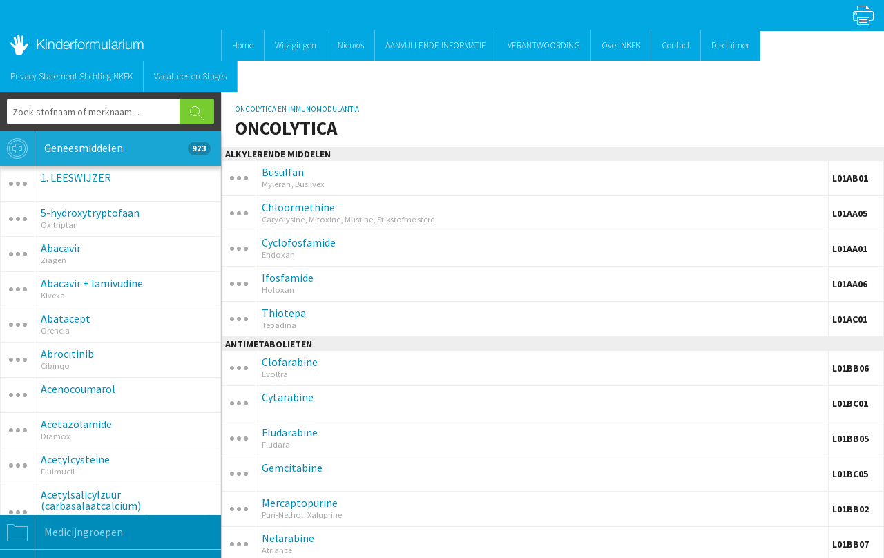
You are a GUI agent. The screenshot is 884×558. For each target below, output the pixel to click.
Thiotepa (284, 313)
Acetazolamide (76, 424)
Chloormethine (298, 207)
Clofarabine (290, 362)
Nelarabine (288, 538)
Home (242, 45)
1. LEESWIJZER (76, 177)
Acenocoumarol (78, 389)
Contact (676, 45)
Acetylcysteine (75, 459)
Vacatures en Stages (190, 76)
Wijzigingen (295, 45)
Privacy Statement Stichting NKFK (71, 76)
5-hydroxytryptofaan (90, 213)
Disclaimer (730, 45)
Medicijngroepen (61, 532)
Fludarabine (290, 432)
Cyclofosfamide (299, 242)
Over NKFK (621, 45)
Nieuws (351, 45)
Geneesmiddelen (105, 148)
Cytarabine (288, 397)
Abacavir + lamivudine (92, 283)
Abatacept (65, 318)
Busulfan (283, 172)
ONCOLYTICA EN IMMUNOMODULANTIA (297, 109)
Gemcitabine (292, 467)
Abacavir (61, 248)
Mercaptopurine (300, 503)
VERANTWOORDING (544, 45)
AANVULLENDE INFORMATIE (435, 45)
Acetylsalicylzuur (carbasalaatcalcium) (91, 500)
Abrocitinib (67, 353)
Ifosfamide (288, 278)
